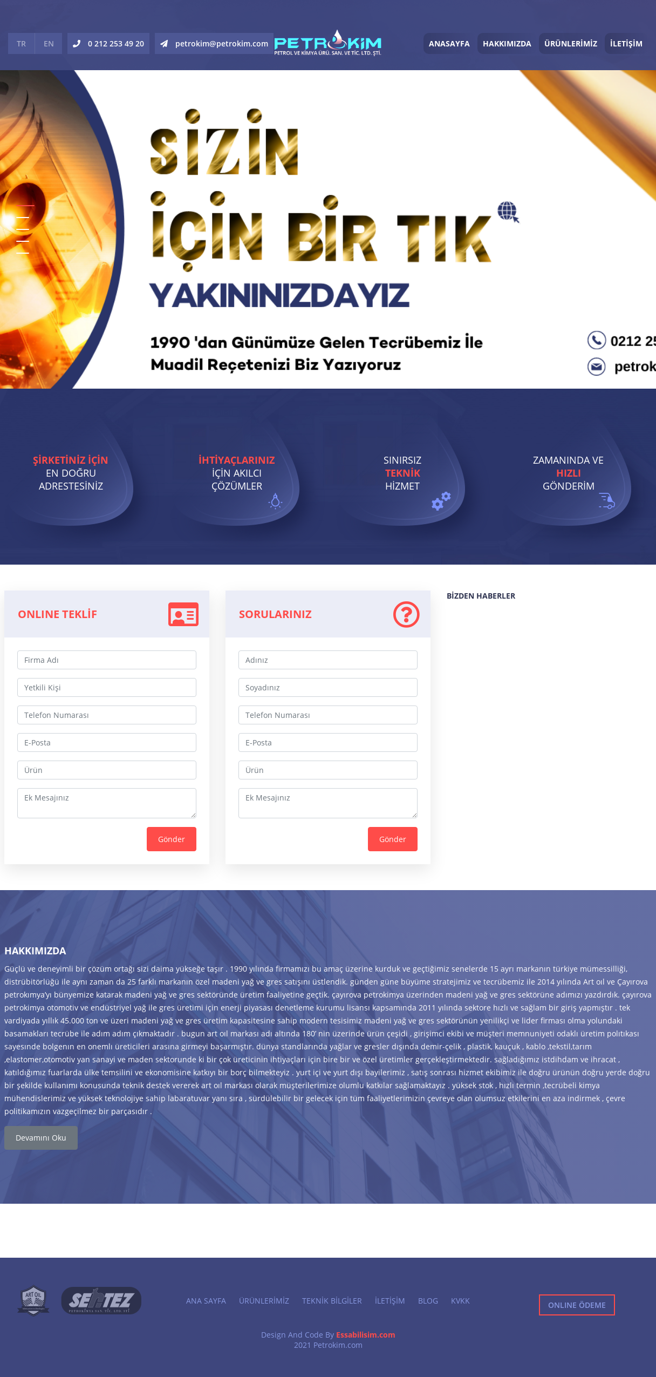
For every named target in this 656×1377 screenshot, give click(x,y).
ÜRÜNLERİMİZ (570, 43)
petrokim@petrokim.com (214, 43)
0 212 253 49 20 (108, 43)
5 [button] (22, 253)
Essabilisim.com (365, 1334)
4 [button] (22, 241)
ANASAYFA (449, 43)
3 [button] (22, 229)
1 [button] (25, 205)
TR (21, 43)
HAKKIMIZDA (507, 43)
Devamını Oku (41, 1137)
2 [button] (22, 217)
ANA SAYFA (206, 1300)
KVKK (460, 1300)
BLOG (428, 1300)
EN (49, 43)
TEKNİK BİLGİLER (332, 1300)
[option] (328, 194)
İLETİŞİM (626, 43)
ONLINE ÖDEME (577, 1305)
